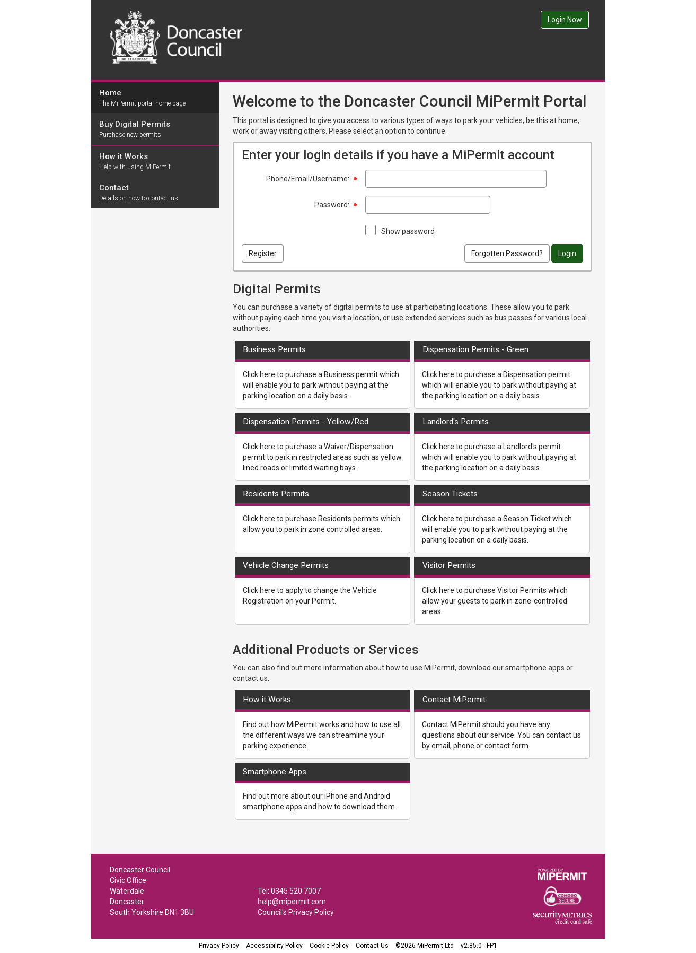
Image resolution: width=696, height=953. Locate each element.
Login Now (565, 19)
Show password (408, 231)
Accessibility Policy (274, 945)
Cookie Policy (329, 945)
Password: (331, 204)
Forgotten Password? (507, 253)
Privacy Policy (219, 945)
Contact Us (372, 945)
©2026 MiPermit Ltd (424, 945)
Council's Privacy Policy (296, 912)
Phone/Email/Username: (307, 178)
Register (263, 253)
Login (567, 253)
